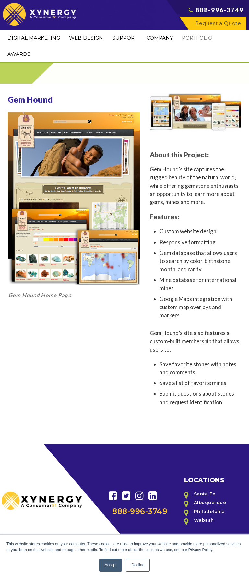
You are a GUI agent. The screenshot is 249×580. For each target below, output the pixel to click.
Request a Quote (218, 29)
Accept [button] (111, 565)
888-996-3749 (219, 16)
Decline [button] (137, 565)
